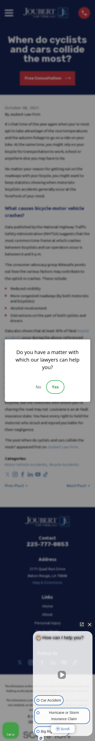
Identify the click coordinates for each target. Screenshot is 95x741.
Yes (55, 387)
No (38, 387)
